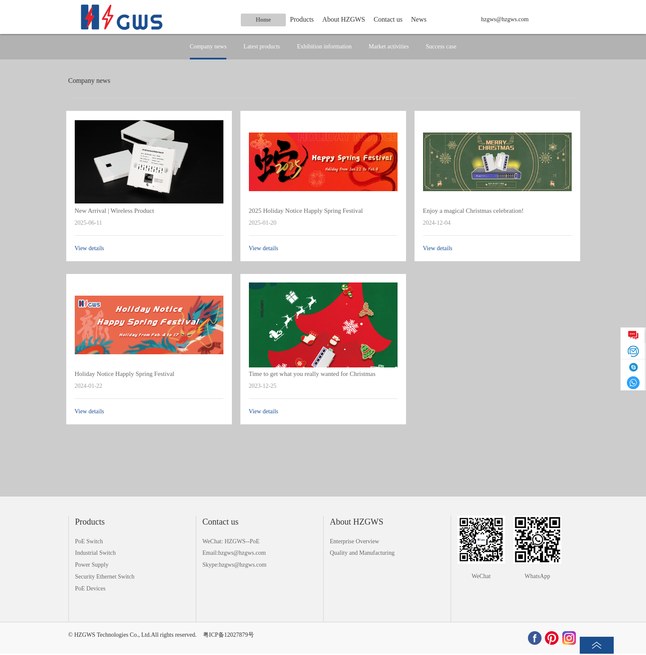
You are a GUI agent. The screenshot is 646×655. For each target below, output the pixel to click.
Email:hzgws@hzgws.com (234, 553)
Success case (441, 46)
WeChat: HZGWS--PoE (231, 541)
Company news (208, 46)
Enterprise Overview (354, 541)
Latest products (261, 46)
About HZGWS (343, 19)
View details (89, 248)
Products (302, 19)
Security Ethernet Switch (105, 576)
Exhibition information (324, 46)
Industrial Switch (95, 553)
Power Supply (92, 565)
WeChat (481, 576)
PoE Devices (90, 588)
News (418, 19)
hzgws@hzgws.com (505, 19)
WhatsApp (537, 576)
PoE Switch (89, 541)
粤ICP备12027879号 (228, 635)
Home (263, 20)
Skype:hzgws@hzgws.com (235, 565)
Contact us (388, 19)
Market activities (389, 46)
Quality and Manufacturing (362, 553)
